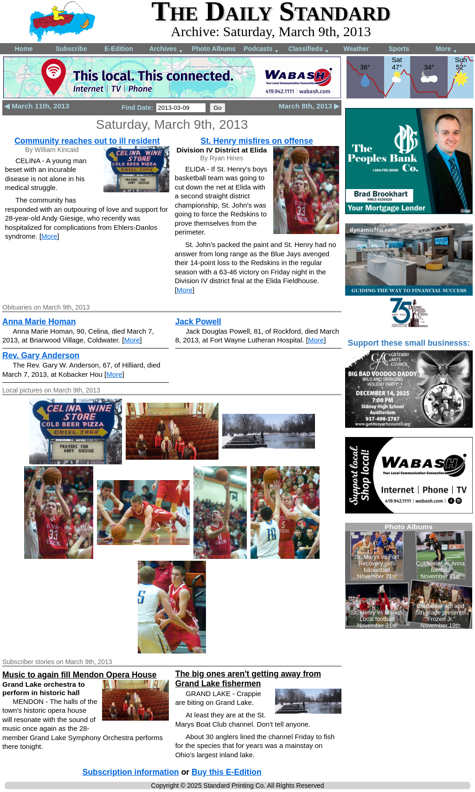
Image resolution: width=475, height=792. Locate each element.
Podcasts (261, 49)
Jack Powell (198, 321)
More (446, 49)
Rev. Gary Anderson (40, 355)
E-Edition (118, 48)
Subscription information (131, 772)
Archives (166, 49)
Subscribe (71, 48)
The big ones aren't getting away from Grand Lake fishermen (248, 678)
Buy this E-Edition (227, 772)
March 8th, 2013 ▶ (309, 106)
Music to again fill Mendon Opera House (79, 674)
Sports (399, 48)
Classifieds (309, 49)
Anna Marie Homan (39, 321)
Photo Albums (214, 48)
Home (24, 48)
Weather (356, 48)
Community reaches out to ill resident (87, 141)
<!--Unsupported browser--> (408, 576)
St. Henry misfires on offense (257, 141)
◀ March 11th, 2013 (36, 106)
